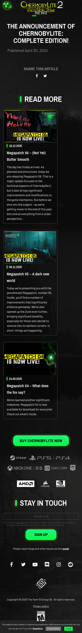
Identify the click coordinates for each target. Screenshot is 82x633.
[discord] (46, 564)
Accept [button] (68, 629)
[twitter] (23, 564)
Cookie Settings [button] (53, 629)
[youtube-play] (35, 564)
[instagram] (58, 564)
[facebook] (11, 564)
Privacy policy (41, 606)
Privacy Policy (20, 523)
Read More (38, 628)
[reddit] (70, 564)
